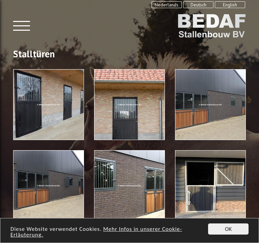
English (230, 5)
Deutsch (198, 5)
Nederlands (166, 5)
